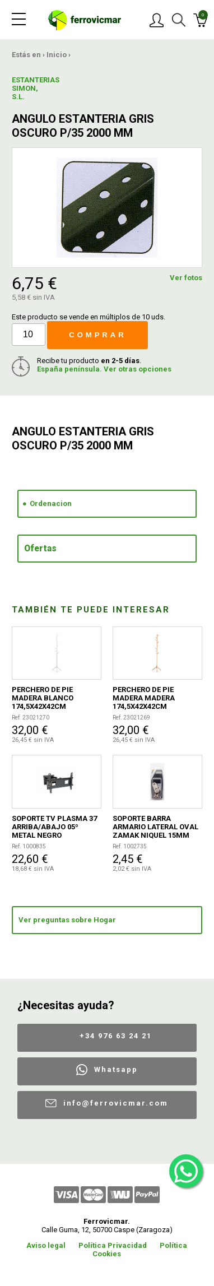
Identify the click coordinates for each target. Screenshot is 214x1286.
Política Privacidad (112, 1245)
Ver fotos (186, 277)
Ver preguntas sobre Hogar (67, 920)
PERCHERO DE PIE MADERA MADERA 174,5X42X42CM (144, 698)
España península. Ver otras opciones (104, 369)
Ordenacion (51, 503)
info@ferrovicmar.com (115, 1103)
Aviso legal (46, 1245)
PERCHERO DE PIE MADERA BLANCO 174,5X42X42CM (42, 698)
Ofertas (40, 549)
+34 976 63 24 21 (116, 1036)
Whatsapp (116, 1069)
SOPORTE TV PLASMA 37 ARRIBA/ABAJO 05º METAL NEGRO (54, 826)
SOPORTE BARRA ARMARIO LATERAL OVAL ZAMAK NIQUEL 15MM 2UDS (155, 826)
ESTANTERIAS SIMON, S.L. (32, 88)
